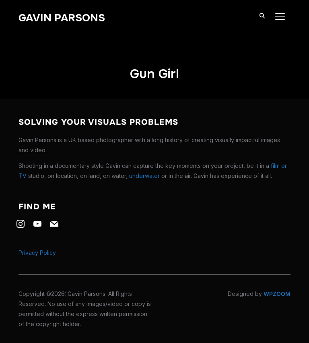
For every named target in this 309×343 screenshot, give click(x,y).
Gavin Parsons (62, 18)
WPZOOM (277, 293)
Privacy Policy (37, 252)
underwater (144, 175)
